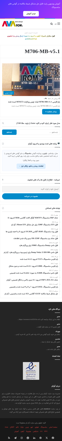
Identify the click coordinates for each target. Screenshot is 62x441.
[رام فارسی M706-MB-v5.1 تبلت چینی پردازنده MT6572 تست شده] (31, 75)
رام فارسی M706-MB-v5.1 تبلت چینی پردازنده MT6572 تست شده (34, 97)
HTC (46, 426)
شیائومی (35, 426)
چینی (27, 422)
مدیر (58, 312)
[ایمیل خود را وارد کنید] (31, 184)
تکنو (17, 422)
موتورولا (28, 426)
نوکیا (22, 422)
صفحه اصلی (53, 422)
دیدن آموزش (31, 13)
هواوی (37, 422)
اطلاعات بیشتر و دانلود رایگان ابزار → (31, 161)
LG (41, 426)
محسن (57, 334)
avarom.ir (47, 404)
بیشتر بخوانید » (51, 107)
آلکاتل (12, 422)
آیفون (22, 426)
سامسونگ (44, 422)
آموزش (16, 426)
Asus (6, 422)
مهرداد (57, 327)
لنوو (32, 422)
